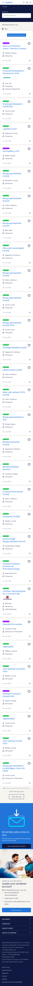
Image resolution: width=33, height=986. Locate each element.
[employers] (16, 924)
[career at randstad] (16, 933)
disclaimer (5, 973)
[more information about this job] (29, 60)
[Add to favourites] (29, 44)
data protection (7, 970)
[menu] (30, 2)
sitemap (4, 979)
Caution (4, 976)
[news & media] (16, 928)
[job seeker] (16, 919)
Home (5, 6)
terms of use (6, 967)
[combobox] (16, 15)
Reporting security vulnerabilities (12, 982)
